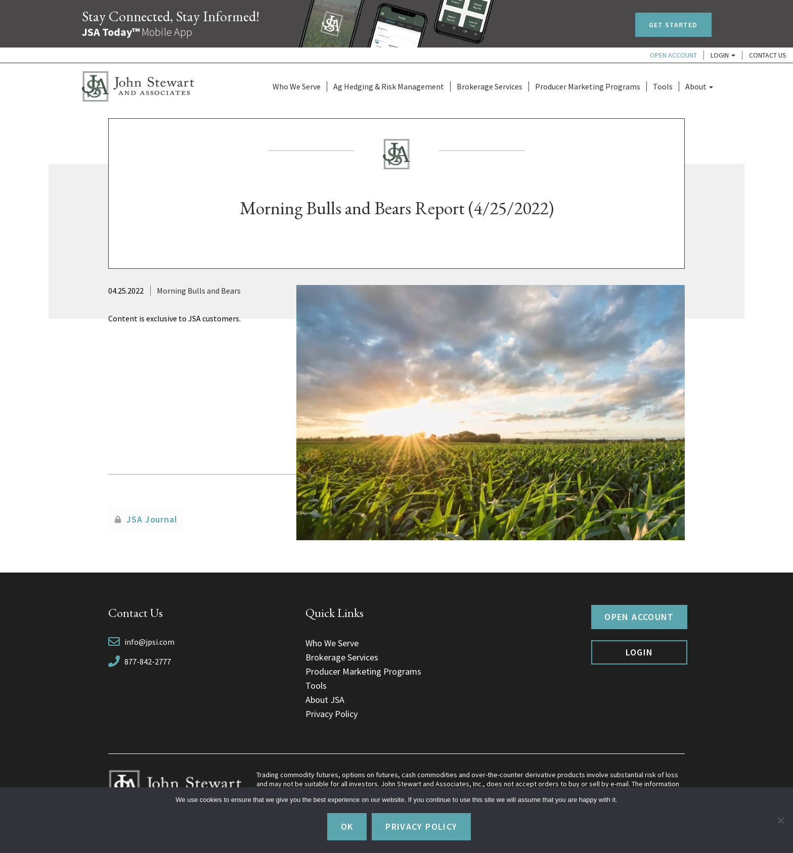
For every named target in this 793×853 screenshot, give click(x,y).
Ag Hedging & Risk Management (388, 86)
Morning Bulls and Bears (199, 291)
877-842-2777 (147, 661)
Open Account (673, 55)
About (699, 86)
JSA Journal (152, 519)
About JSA (324, 699)
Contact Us (767, 55)
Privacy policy (421, 826)
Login (723, 55)
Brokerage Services (489, 86)
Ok (347, 826)
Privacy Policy (331, 714)
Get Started (673, 24)
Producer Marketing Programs (587, 86)
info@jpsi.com (149, 642)
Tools (663, 86)
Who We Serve (297, 86)
